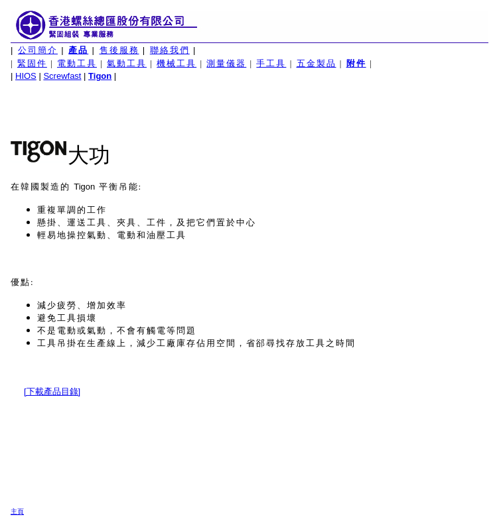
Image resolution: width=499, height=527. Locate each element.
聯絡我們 (170, 50)
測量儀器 (226, 63)
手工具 (271, 63)
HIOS (25, 76)
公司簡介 (38, 50)
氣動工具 (127, 63)
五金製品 (316, 63)
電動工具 (77, 63)
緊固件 (32, 63)
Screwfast (62, 76)
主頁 (17, 511)
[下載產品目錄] (52, 391)
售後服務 (119, 50)
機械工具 (176, 63)
